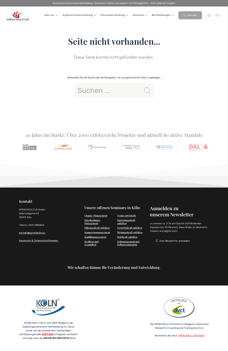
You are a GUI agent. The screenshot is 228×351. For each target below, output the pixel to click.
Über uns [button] (51, 15)
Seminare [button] (140, 15)
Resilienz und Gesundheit (91, 237)
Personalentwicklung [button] (114, 15)
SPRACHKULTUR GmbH (191, 331)
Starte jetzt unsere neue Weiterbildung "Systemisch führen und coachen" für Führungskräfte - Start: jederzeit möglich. (114, 3)
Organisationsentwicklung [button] (79, 15)
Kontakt (190, 15)
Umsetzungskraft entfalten (126, 215)
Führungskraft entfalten (97, 221)
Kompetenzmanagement (97, 226)
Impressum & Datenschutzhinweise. (38, 240)
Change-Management (95, 209)
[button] (209, 15)
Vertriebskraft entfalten (129, 221)
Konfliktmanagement (95, 230)
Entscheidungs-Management (92, 215)
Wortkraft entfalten (127, 230)
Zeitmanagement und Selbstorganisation (128, 237)
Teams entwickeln (126, 209)
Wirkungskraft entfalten (129, 226)
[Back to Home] (17, 15)
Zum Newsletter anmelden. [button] (172, 234)
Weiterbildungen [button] (163, 15)
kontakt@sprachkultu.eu (32, 232)
